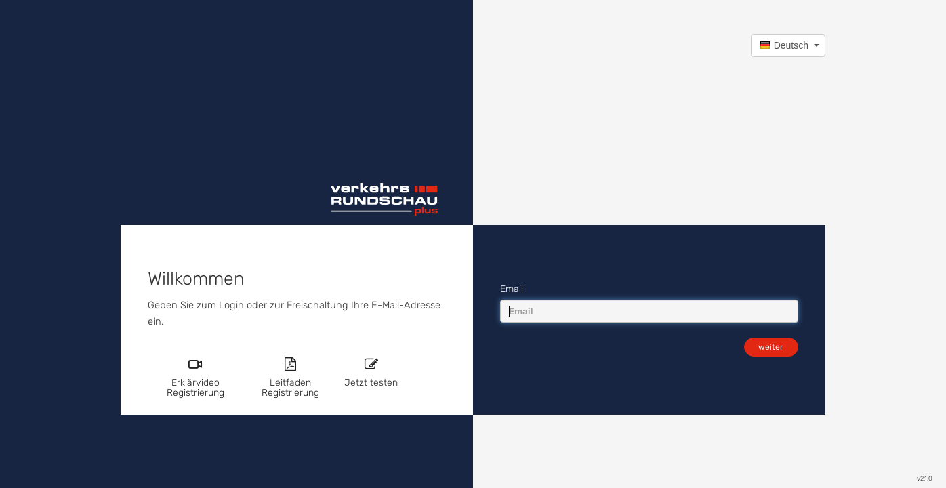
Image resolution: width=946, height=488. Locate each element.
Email (511, 289)
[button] (788, 45)
